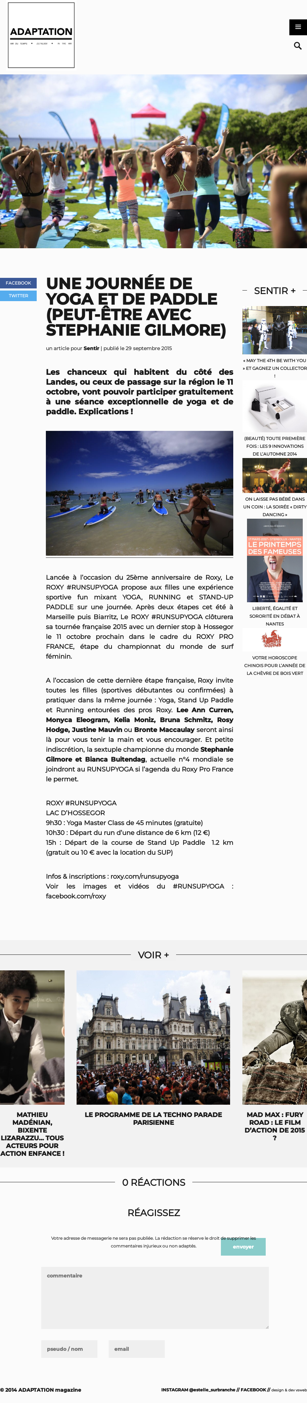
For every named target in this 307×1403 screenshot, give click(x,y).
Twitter (18, 295)
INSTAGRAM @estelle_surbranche (198, 1389)
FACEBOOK (253, 1389)
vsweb (301, 1390)
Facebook (18, 283)
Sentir (91, 348)
